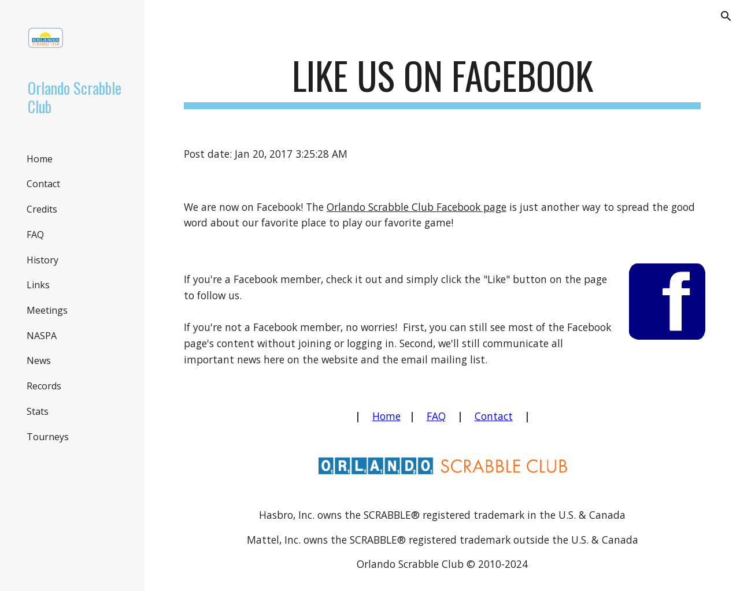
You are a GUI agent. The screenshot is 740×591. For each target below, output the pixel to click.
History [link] (42, 260)
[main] (442, 81)
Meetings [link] (47, 310)
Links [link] (38, 284)
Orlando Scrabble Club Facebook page (416, 207)
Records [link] (44, 386)
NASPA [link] (42, 335)
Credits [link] (42, 209)
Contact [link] (43, 183)
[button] (726, 16)
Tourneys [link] (48, 436)
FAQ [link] (35, 234)
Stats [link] (38, 411)
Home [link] (40, 159)
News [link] (39, 360)
